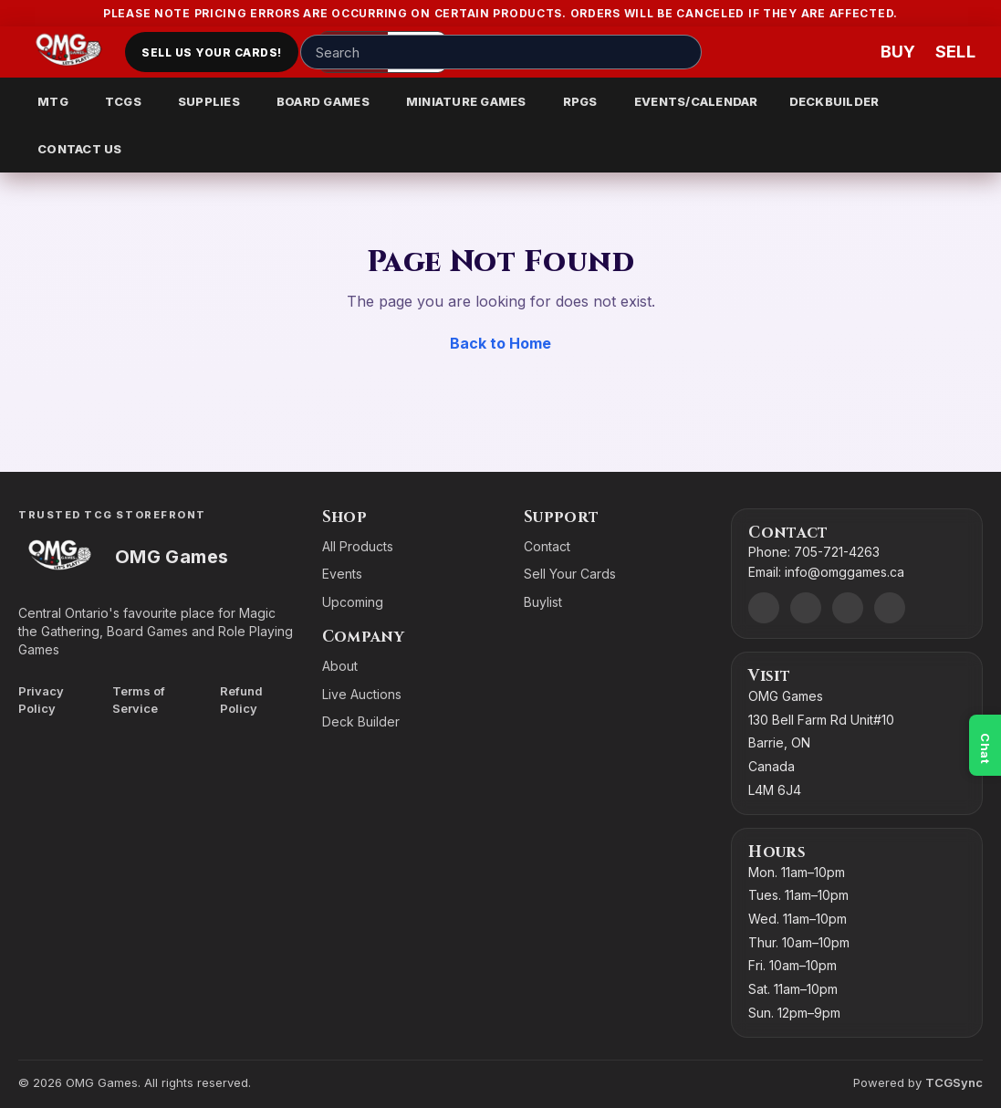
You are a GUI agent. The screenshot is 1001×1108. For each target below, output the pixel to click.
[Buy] (901, 52)
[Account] (791, 52)
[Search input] (501, 52)
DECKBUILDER (834, 101)
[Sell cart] (955, 52)
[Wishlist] (846, 52)
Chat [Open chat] (985, 749)
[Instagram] (847, 607)
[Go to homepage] (69, 52)
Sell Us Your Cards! (211, 52)
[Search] (682, 52)
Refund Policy (241, 700)
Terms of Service (138, 700)
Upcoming (352, 602)
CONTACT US (79, 148)
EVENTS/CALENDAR (696, 101)
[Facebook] (805, 607)
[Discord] (763, 607)
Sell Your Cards (570, 573)
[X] (889, 607)
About (340, 666)
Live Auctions (361, 694)
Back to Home (500, 343)
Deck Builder (361, 721)
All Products (357, 546)
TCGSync (954, 1082)
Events (342, 573)
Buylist (543, 602)
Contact (547, 546)
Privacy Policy (41, 700)
